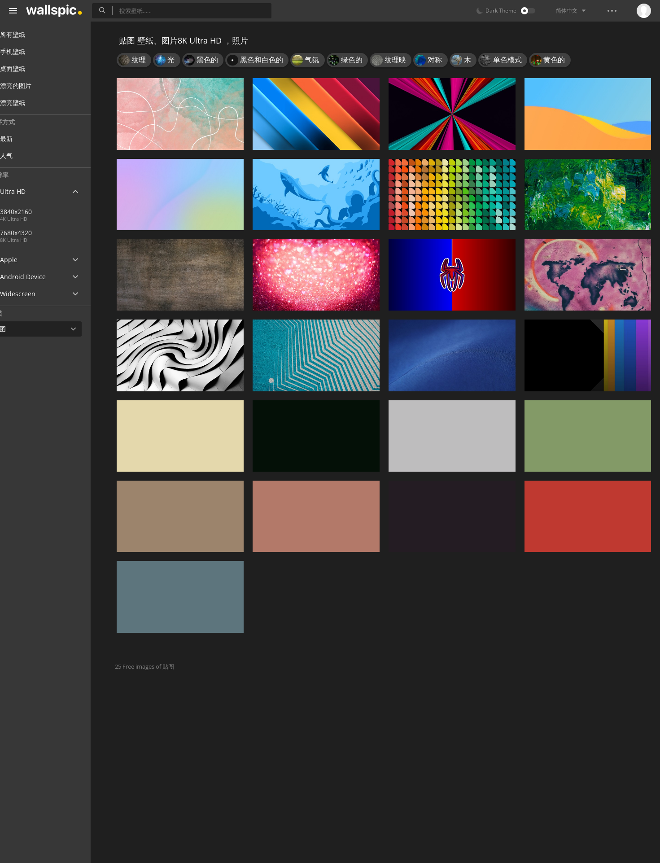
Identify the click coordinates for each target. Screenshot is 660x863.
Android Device (38, 276)
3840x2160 (37, 211)
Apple (24, 259)
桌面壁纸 (28, 68)
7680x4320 (67, 232)
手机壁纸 (28, 51)
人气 (28, 155)
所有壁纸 (28, 34)
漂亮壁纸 (28, 102)
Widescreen (33, 293)
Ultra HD (28, 191)
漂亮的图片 (31, 85)
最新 (28, 138)
